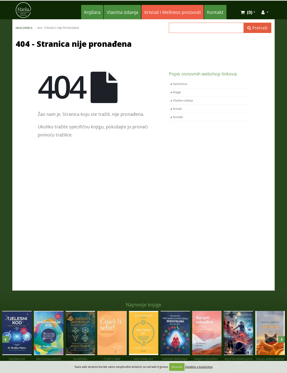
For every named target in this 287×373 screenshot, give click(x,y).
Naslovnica (24, 28)
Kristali (177, 109)
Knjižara (92, 12)
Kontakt (215, 12)
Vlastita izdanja (122, 12)
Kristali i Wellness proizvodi (172, 12)
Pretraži (257, 27)
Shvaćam (177, 367)
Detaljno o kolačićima (199, 367)
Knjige (177, 92)
